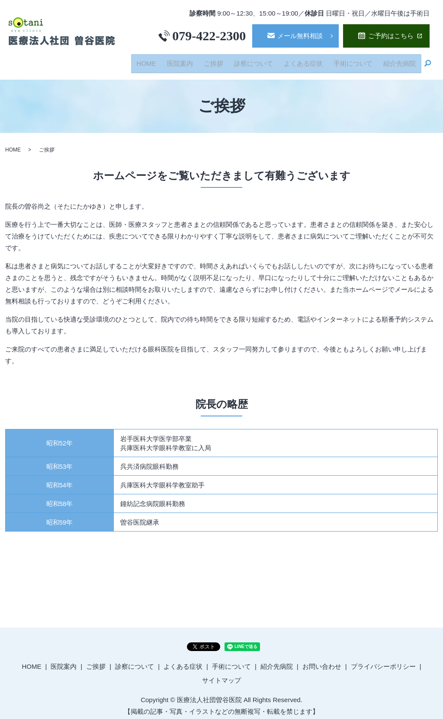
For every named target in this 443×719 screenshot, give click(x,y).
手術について (356, 60)
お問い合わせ (321, 661)
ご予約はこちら (391, 35)
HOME (162, 60)
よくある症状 (309, 60)
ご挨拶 (224, 60)
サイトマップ (221, 675)
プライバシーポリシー (383, 661)
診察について (261, 60)
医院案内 (193, 60)
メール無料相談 (300, 35)
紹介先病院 (401, 60)
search (427, 61)
